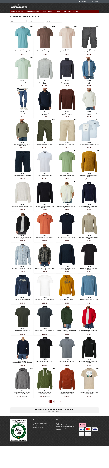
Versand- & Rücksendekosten (40, 423)
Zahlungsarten (36, 424)
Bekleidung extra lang (17, 11)
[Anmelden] (82, 1)
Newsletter (75, 11)
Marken (58, 11)
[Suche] (89, 1)
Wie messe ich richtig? (38, 427)
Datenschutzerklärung (61, 428)
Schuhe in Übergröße (47, 11)
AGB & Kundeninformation (62, 424)
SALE (64, 11)
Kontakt (57, 423)
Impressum (58, 429)
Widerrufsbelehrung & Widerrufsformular (65, 426)
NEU (69, 11)
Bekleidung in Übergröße (32, 11)
